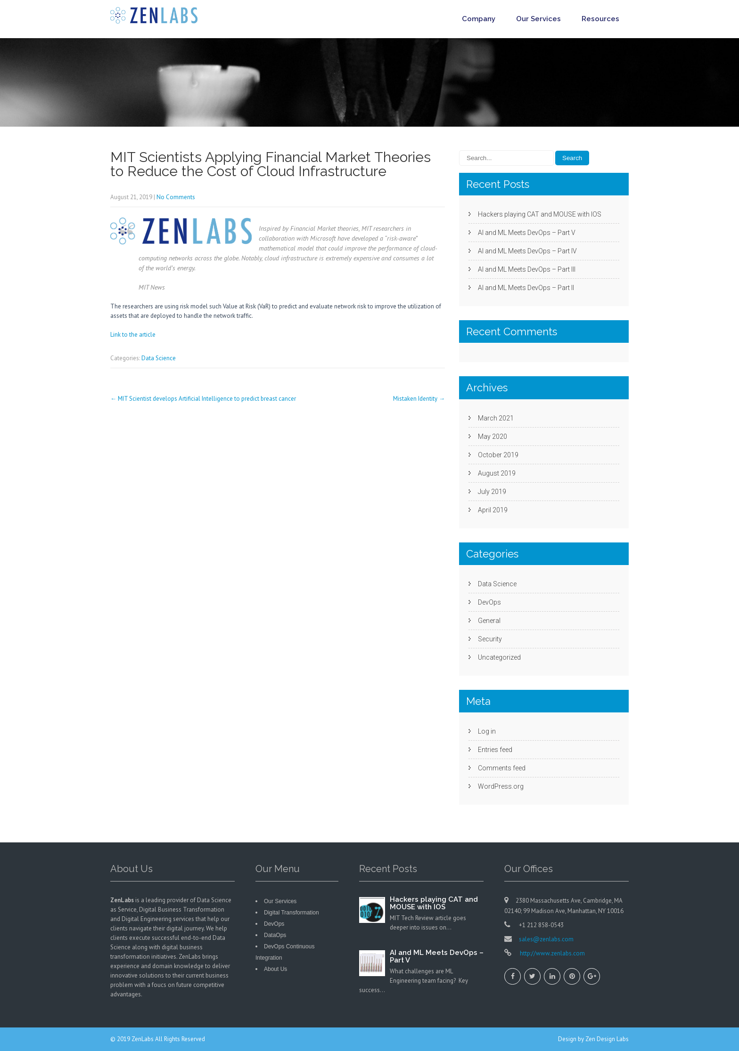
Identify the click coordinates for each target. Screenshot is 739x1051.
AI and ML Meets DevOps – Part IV (527, 251)
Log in (487, 731)
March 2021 (496, 418)
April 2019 (493, 510)
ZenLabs (143, 1039)
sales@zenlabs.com (546, 939)
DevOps (489, 602)
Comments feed (502, 768)
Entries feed (495, 749)
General (489, 620)
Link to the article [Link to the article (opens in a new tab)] (133, 335)
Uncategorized (499, 657)
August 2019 (497, 473)
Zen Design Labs (607, 1039)
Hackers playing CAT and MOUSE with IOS (539, 214)
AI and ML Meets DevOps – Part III (526, 269)
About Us (275, 969)
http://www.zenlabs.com (551, 953)
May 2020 (492, 436)
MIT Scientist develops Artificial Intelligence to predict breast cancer (203, 399)
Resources (600, 19)
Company (478, 19)
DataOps (275, 935)
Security (490, 639)
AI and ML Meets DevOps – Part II (526, 287)
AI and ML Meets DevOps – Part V (526, 232)
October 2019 (498, 455)
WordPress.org (501, 786)
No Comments (175, 197)
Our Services (538, 19)
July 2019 (492, 491)
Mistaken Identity (419, 399)
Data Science (158, 358)
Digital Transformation (291, 912)
